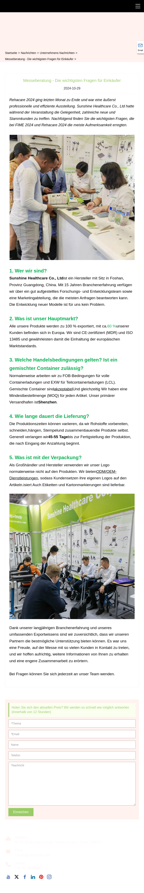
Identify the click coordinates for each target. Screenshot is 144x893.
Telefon (20, 863)
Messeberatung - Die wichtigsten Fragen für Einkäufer (39, 59)
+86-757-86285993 (29, 868)
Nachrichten (28, 53)
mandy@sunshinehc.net (32, 855)
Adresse (21, 837)
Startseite (11, 53)
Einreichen (21, 812)
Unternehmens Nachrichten (57, 53)
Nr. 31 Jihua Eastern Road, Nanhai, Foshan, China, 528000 (58, 842)
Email (19, 850)
